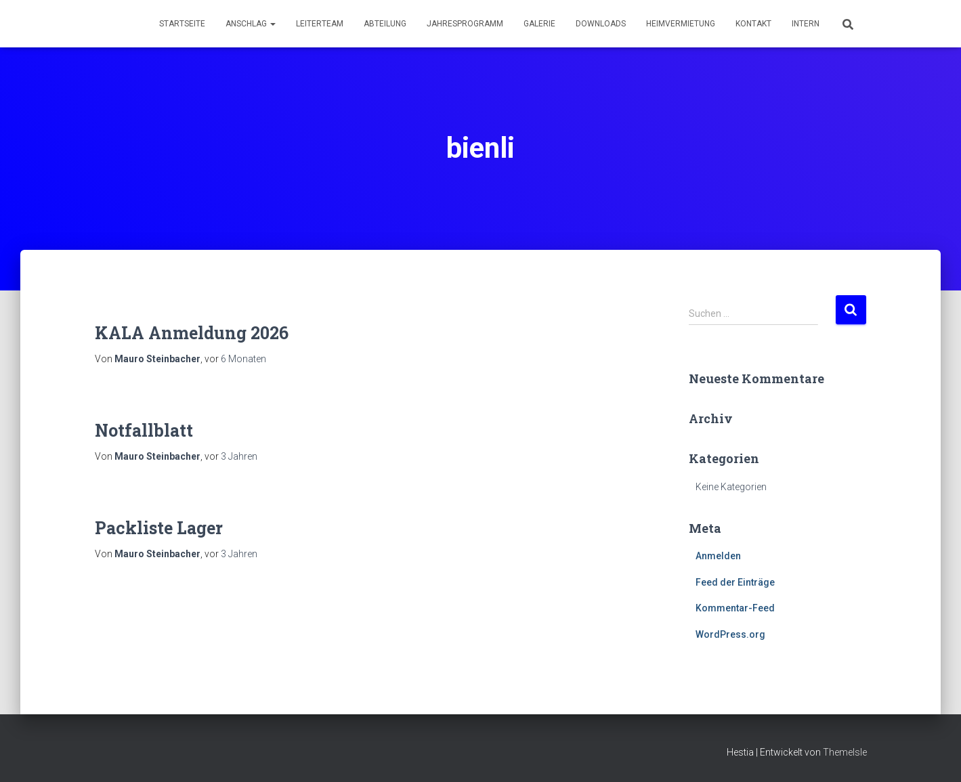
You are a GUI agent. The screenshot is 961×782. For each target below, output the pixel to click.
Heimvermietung (680, 23)
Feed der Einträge (735, 582)
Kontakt (753, 23)
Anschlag (251, 23)
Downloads (601, 23)
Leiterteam (319, 23)
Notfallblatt (144, 430)
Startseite (182, 23)
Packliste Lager (159, 528)
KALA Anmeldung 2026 (192, 333)
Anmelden (718, 555)
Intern (805, 23)
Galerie (539, 23)
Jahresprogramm (465, 23)
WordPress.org (730, 634)
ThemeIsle (845, 752)
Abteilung (385, 23)
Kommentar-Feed (735, 608)
